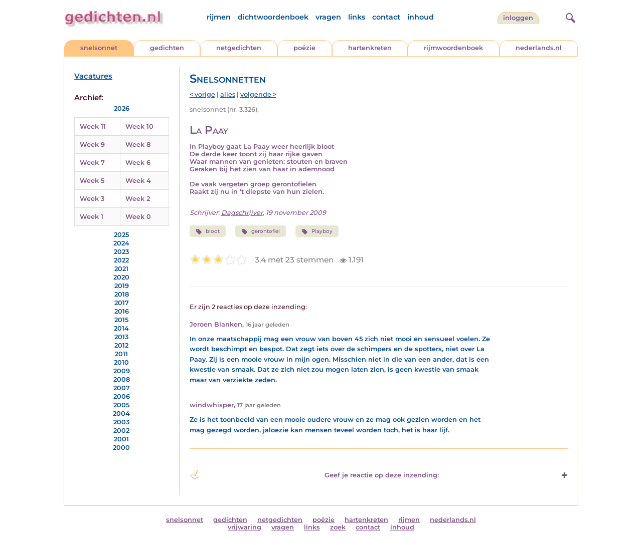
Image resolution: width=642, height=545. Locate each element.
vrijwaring (244, 527)
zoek (338, 527)
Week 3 (92, 198)
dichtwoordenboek (273, 17)
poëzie (304, 48)
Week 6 (137, 162)
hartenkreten (370, 48)
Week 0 (138, 216)
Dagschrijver (242, 212)
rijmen (219, 17)
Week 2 (137, 198)
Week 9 (92, 144)
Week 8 (137, 144)
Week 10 (139, 126)
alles (227, 94)
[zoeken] (569, 17)
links (356, 17)
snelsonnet (98, 48)
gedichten (167, 48)
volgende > (258, 94)
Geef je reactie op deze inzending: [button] (314, 474)
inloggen (518, 18)
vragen (328, 17)
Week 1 (91, 216)
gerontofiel (260, 231)
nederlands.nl (539, 48)
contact (386, 17)
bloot (208, 231)
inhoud (420, 17)
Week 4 (138, 180)
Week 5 (92, 180)
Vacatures (93, 76)
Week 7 (92, 162)
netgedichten (238, 48)
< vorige (202, 94)
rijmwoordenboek (453, 48)
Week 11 (93, 126)
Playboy (317, 231)
